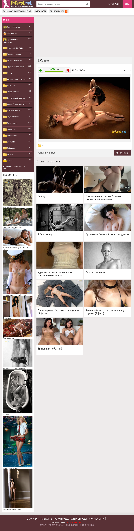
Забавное (9, 148)
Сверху (42, 196)
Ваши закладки (58, 11)
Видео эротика (11, 27)
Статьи (8, 160)
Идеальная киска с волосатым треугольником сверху (55, 274)
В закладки (78, 70)
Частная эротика (12, 110)
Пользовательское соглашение (17, 11)
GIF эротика (10, 33)
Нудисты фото (11, 117)
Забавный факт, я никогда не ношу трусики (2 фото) (105, 312)
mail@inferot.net (74, 523)
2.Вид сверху (45, 234)
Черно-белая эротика (14, 104)
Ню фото (9, 85)
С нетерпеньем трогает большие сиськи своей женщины (103, 198)
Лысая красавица (95, 272)
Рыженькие (10, 135)
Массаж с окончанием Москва (14, 167)
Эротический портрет (14, 98)
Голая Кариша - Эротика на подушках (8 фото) (58, 312)
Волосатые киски (12, 60)
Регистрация (113, 4)
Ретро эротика (11, 92)
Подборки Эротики (13, 48)
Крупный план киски (13, 67)
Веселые (9, 142)
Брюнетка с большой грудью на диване (107, 234)
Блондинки (10, 123)
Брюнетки (9, 129)
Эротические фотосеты (10, 41)
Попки (7, 73)
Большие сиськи (12, 54)
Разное (8, 154)
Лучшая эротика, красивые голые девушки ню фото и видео (67, 525)
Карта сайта (40, 11)
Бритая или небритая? (50, 348)
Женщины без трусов (14, 79)
